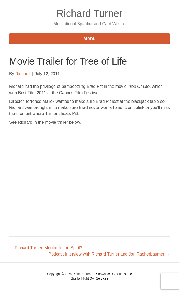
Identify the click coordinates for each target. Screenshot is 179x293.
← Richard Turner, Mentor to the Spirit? (45, 248)
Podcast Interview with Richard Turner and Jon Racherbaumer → (109, 254)
